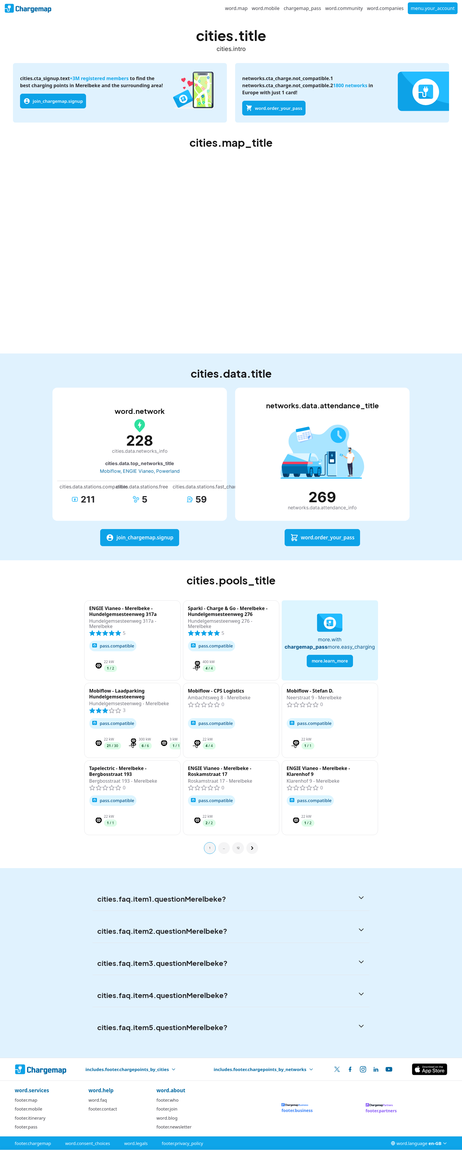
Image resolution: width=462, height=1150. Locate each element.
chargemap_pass (302, 8)
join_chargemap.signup (53, 101)
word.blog (166, 1118)
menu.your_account (433, 8)
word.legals (136, 1143)
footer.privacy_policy (182, 1143)
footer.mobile (28, 1109)
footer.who (167, 1100)
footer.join (166, 1109)
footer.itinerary (30, 1118)
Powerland (168, 471)
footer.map (26, 1100)
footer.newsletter (174, 1127)
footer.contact (102, 1109)
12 (238, 848)
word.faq (97, 1100)
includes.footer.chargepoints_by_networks (264, 1069)
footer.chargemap (33, 1143)
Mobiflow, (111, 471)
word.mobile (265, 8)
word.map (236, 8)
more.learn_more (330, 661)
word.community (344, 8)
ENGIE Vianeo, (139, 471)
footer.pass (26, 1127)
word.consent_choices (87, 1143)
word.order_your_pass (273, 108)
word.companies (385, 8)
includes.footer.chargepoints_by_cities (130, 1069)
